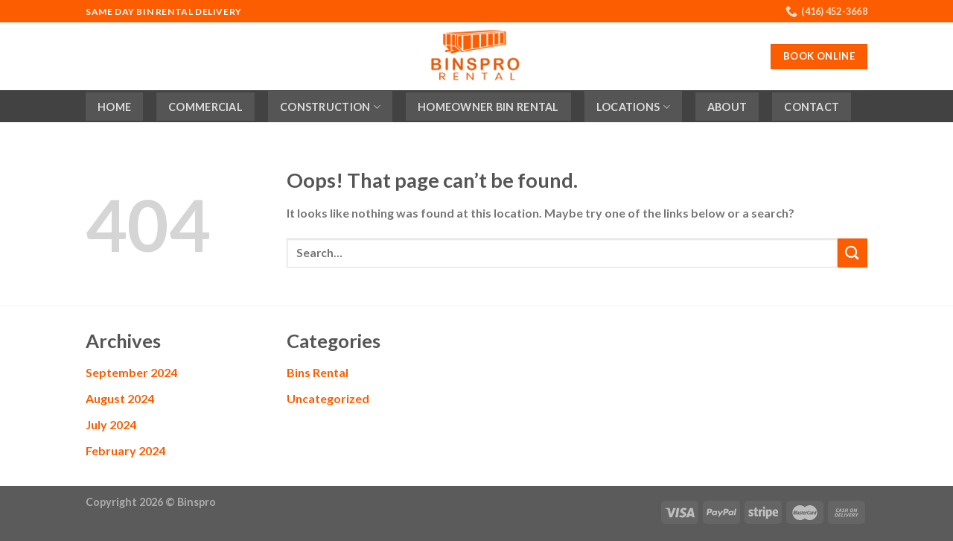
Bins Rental (317, 372)
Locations (633, 107)
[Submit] (852, 253)
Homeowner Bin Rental (488, 107)
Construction (330, 107)
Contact (811, 107)
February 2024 (125, 450)
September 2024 (131, 372)
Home (114, 107)
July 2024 (111, 424)
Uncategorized (328, 398)
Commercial (205, 107)
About (727, 107)
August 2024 (120, 398)
